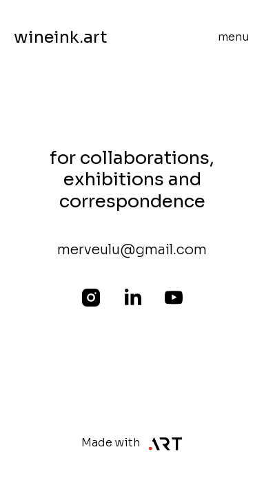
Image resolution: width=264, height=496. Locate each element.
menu (234, 37)
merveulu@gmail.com (132, 249)
